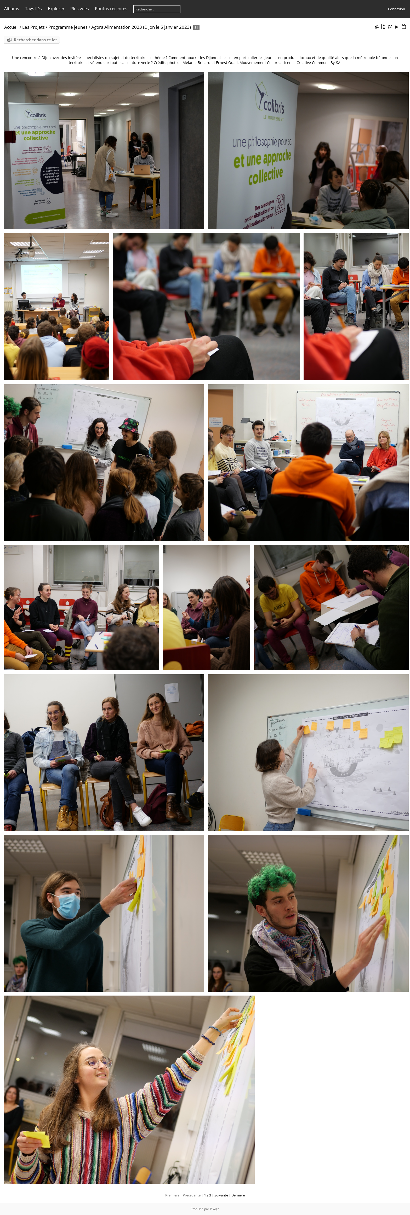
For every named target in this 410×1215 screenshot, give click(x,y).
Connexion (396, 9)
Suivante (221, 1195)
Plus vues (79, 8)
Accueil (11, 27)
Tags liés (33, 8)
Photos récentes (111, 8)
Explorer (56, 8)
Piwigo (214, 1209)
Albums (11, 8)
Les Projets (33, 27)
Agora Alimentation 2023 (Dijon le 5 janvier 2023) (141, 27)
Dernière (238, 1195)
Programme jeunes (68, 27)
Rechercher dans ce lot (35, 39)
